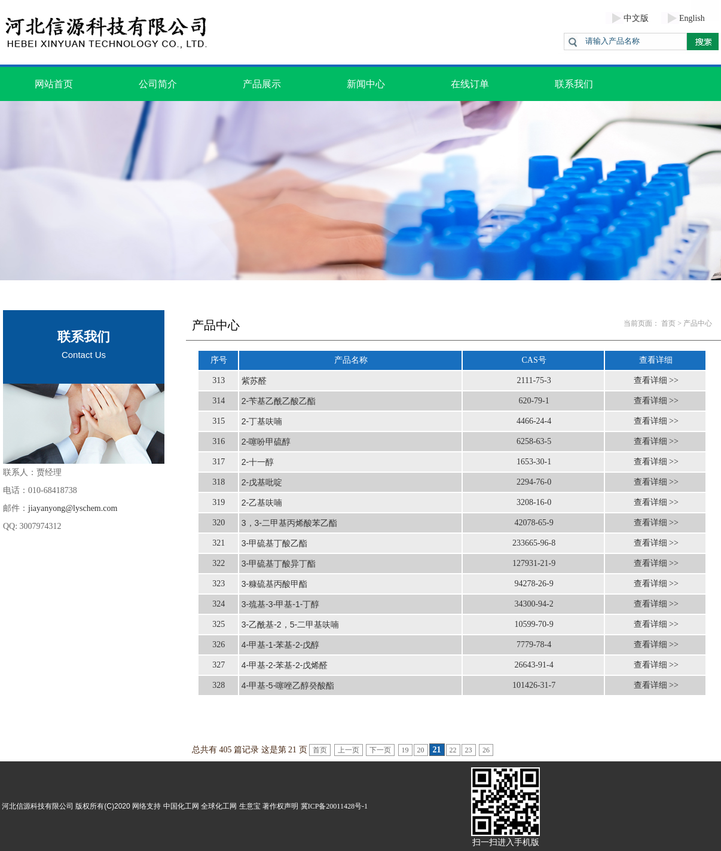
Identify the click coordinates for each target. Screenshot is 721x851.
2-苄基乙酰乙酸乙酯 (279, 401)
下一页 (380, 750)
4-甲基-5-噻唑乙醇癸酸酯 (288, 685)
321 (218, 542)
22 (453, 750)
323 (218, 583)
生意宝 (250, 806)
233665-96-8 (533, 542)
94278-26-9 (533, 583)
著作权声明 (280, 806)
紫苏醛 (254, 380)
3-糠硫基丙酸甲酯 (274, 584)
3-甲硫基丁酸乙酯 (274, 543)
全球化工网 (219, 806)
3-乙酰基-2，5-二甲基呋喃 (290, 624)
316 (218, 441)
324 (218, 603)
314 (218, 400)
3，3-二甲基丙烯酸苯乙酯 (289, 523)
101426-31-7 (533, 685)
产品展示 (262, 84)
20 (420, 750)
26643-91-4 (533, 664)
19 (405, 750)
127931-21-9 (533, 563)
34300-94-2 (533, 603)
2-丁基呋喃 (262, 421)
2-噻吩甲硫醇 (266, 441)
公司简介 (158, 84)
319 (218, 502)
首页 (320, 750)
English (692, 18)
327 (218, 664)
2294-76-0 (534, 481)
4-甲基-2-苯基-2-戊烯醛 (285, 665)
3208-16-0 (534, 502)
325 (218, 624)
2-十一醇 (258, 462)
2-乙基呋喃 (262, 502)
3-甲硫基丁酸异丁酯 (279, 563)
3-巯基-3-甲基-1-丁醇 (281, 604)
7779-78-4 (534, 644)
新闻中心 (366, 84)
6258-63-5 (534, 441)
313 (218, 380)
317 (218, 461)
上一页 (348, 750)
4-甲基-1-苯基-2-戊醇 (281, 645)
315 (218, 421)
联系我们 (574, 84)
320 (218, 522)
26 (486, 750)
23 (468, 750)
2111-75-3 (534, 380)
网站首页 (54, 84)
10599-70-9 (533, 624)
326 (218, 644)
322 (218, 563)
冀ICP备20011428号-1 (334, 806)
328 (218, 685)
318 (218, 481)
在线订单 (470, 84)
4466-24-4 (534, 421)
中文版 (636, 18)
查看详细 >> (656, 380)
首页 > (671, 323)
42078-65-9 (533, 522)
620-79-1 (533, 400)
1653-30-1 (534, 461)
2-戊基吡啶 (262, 482)
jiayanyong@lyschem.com (72, 508)
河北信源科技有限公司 (38, 806)
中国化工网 (181, 806)
